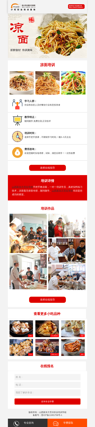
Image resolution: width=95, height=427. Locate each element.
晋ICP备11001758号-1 (51, 415)
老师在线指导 (47, 167)
